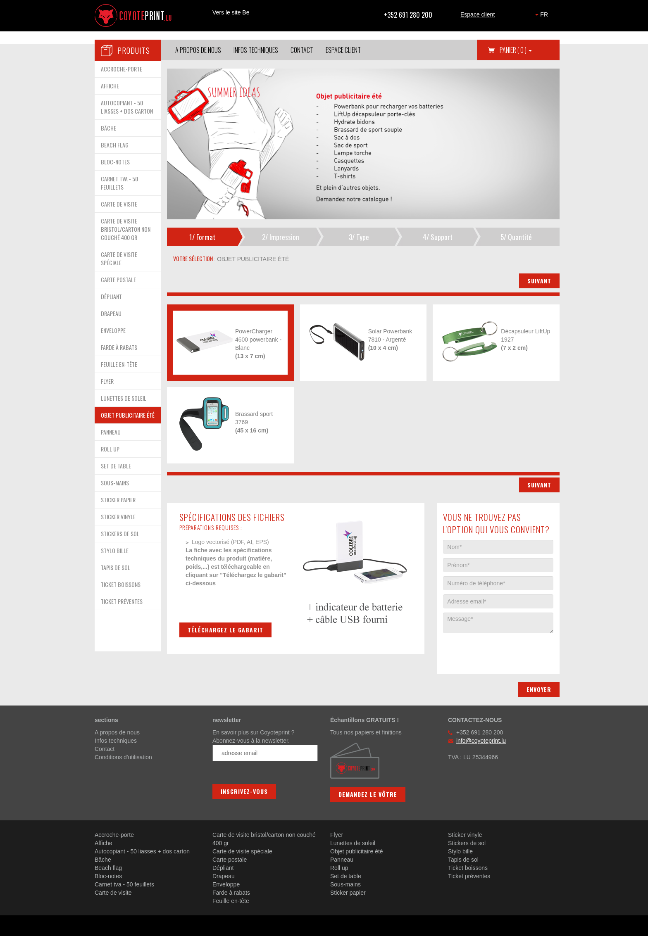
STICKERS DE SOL (120, 533)
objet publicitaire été (252, 259)
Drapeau (223, 876)
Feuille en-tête (230, 901)
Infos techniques (255, 50)
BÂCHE (108, 128)
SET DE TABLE (116, 465)
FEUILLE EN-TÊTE (119, 364)
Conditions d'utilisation (123, 757)
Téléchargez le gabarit (225, 629)
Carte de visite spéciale (242, 851)
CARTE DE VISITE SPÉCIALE (119, 258)
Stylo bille (460, 851)
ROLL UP (110, 448)
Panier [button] (516, 50)
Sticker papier (348, 892)
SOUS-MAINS (115, 482)
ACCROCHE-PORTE (121, 68)
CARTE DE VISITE (119, 204)
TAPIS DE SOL (115, 567)
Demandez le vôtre (367, 794)
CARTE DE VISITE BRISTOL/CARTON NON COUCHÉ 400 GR (125, 229)
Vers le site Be (231, 12)
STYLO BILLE (115, 550)
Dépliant (222, 868)
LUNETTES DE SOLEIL (123, 398)
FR (541, 14)
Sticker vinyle (465, 834)
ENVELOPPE (113, 330)
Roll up (339, 868)
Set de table (345, 876)
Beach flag (108, 868)
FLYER (107, 381)
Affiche (103, 843)
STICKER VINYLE (118, 516)
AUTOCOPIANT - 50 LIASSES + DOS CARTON (127, 106)
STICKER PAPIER (118, 499)
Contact (302, 50)
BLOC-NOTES (115, 161)
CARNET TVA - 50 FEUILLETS (119, 182)
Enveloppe (226, 884)
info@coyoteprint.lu (481, 740)
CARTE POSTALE (118, 279)
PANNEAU (111, 432)
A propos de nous (198, 50)
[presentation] (506, 649)
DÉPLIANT (111, 296)
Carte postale (229, 859)
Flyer (336, 834)
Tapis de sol (463, 859)
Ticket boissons (468, 868)
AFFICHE (110, 85)
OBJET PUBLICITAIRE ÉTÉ (128, 415)
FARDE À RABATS (119, 347)
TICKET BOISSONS (121, 584)
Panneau (341, 859)
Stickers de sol (467, 843)
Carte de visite (113, 892)
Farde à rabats (231, 892)
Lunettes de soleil (352, 843)
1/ (202, 237)
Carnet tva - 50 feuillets (124, 884)
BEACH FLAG (115, 144)
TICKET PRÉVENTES (122, 601)
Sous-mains (345, 884)
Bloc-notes (108, 876)
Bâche (103, 859)
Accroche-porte (114, 834)
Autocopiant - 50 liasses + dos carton (142, 851)
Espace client (477, 14)
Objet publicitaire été (356, 851)
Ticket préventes (469, 876)
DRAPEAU (111, 313)
